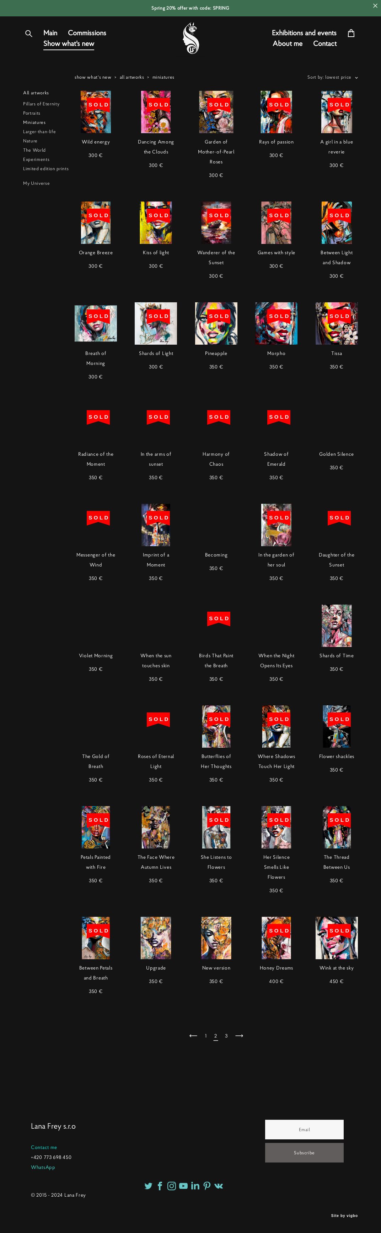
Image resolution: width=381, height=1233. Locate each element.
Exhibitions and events (304, 44)
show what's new (93, 101)
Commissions (87, 44)
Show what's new (68, 55)
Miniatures (34, 146)
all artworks (132, 101)
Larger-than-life (39, 155)
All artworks (36, 117)
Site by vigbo (344, 1216)
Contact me (44, 1147)
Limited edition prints (46, 192)
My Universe (36, 207)
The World (34, 174)
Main (50, 44)
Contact (325, 55)
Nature (30, 165)
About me (287, 55)
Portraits (32, 137)
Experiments (36, 183)
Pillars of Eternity (41, 128)
